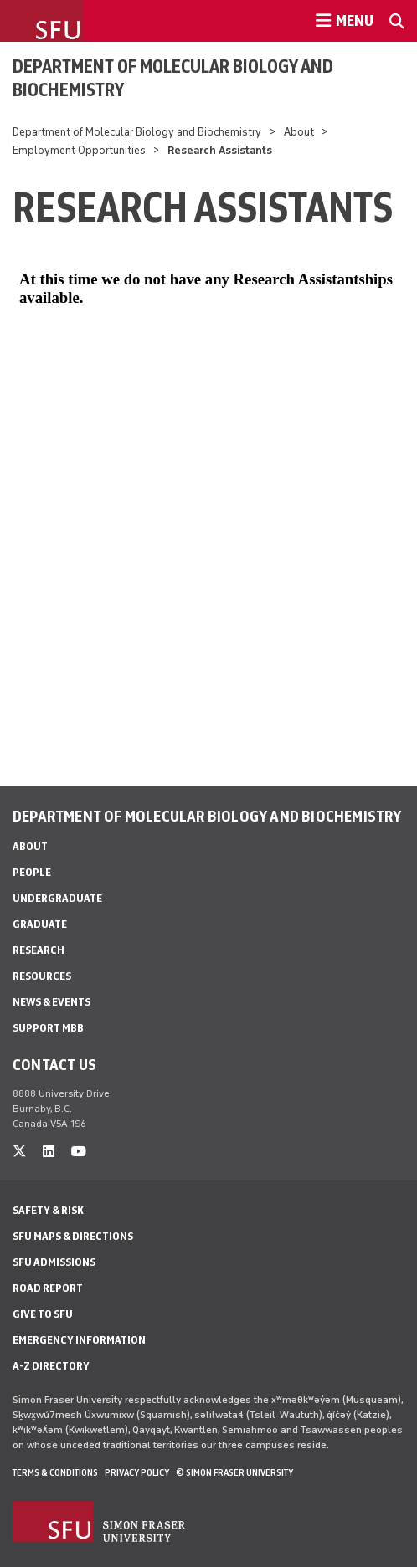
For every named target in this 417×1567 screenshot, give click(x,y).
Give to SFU (43, 1314)
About (299, 131)
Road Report (48, 1288)
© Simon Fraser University (234, 1472)
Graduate (40, 924)
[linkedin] (48, 1152)
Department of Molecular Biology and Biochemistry (173, 77)
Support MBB (48, 1028)
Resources (42, 976)
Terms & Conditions (55, 1472)
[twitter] (19, 1152)
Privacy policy (137, 1472)
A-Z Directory (51, 1366)
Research (38, 950)
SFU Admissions (54, 1262)
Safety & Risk (48, 1210)
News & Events (51, 1002)
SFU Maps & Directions (73, 1236)
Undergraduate (57, 898)
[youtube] (78, 1152)
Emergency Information (79, 1340)
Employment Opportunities (79, 150)
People (32, 872)
